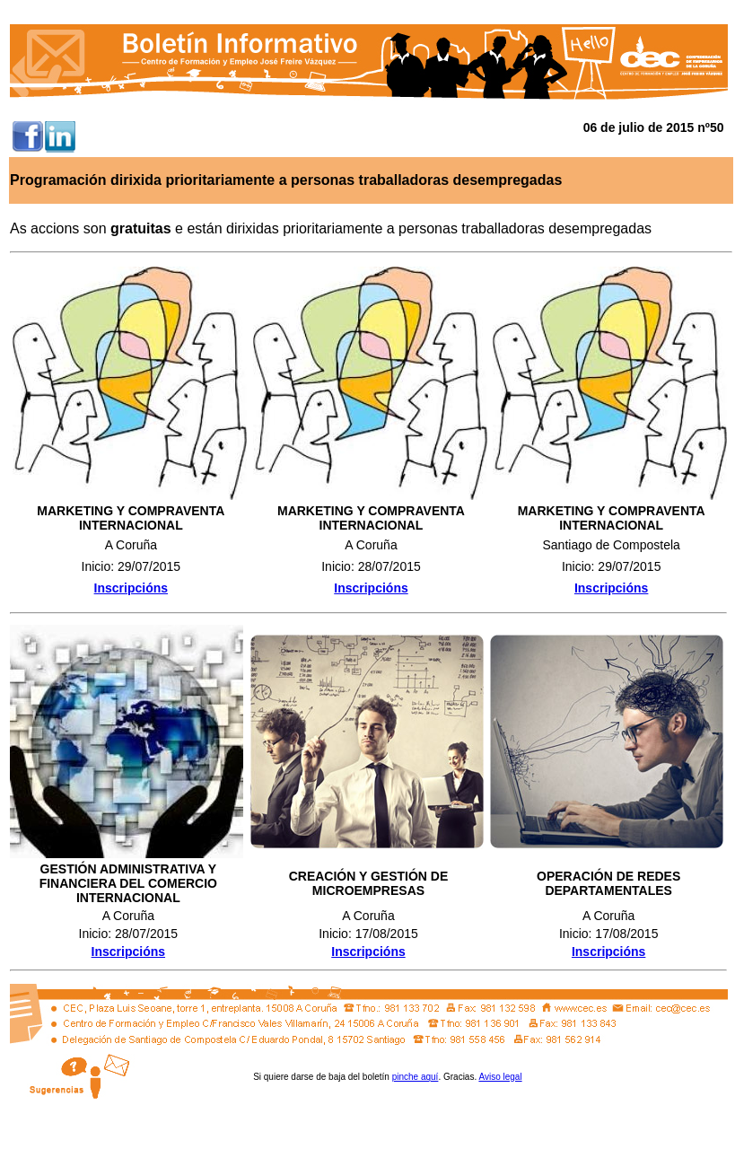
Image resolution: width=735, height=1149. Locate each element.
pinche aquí (415, 1077)
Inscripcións (611, 588)
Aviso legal (499, 1077)
